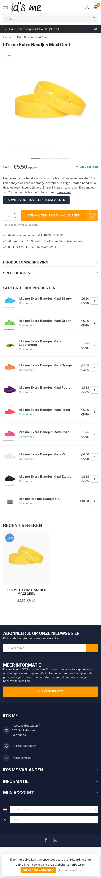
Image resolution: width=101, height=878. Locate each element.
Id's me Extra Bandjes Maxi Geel (26, 592)
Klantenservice (50, 691)
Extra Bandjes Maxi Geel (32, 37)
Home (7, 37)
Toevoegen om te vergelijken (20, 225)
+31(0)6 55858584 (24, 746)
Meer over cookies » (70, 870)
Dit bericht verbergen (38, 870)
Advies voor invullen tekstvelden (36, 200)
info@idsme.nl (21, 758)
